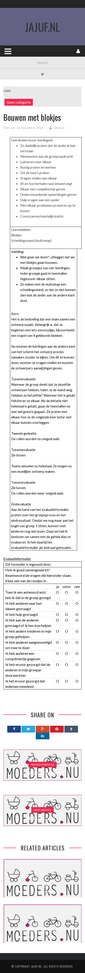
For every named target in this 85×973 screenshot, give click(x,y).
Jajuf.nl (36, 966)
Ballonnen (42, 884)
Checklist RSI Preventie (43, 929)
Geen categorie (19, 102)
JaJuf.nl (42, 26)
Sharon (59, 128)
